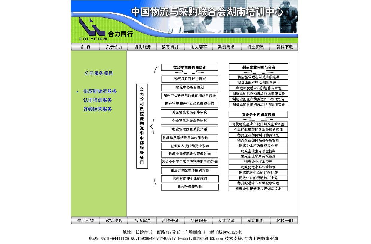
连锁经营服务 (97, 109)
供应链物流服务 (100, 91)
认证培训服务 (97, 100)
